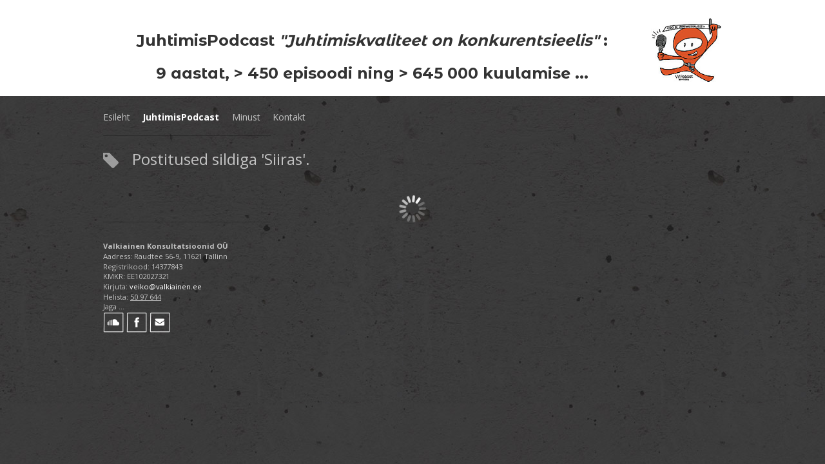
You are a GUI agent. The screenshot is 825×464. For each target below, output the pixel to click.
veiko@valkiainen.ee (166, 286)
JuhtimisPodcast (180, 117)
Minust (246, 117)
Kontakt (289, 117)
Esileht (116, 117)
